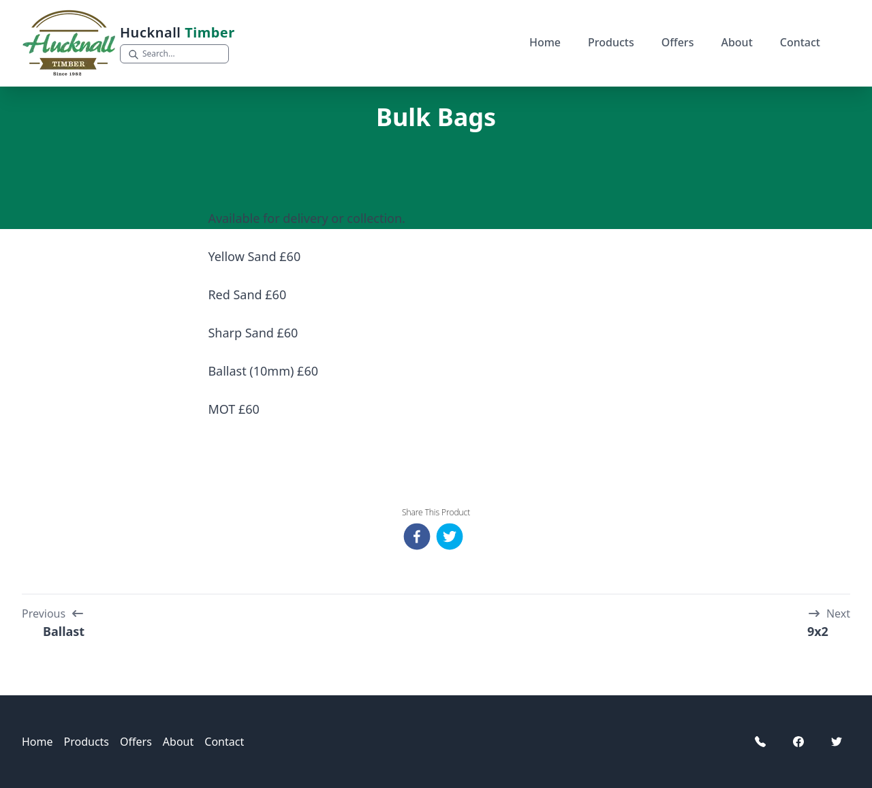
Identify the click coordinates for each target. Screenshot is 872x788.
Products (611, 42)
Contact (800, 42)
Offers (677, 42)
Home (545, 42)
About (736, 42)
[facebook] (419, 536)
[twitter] (452, 536)
